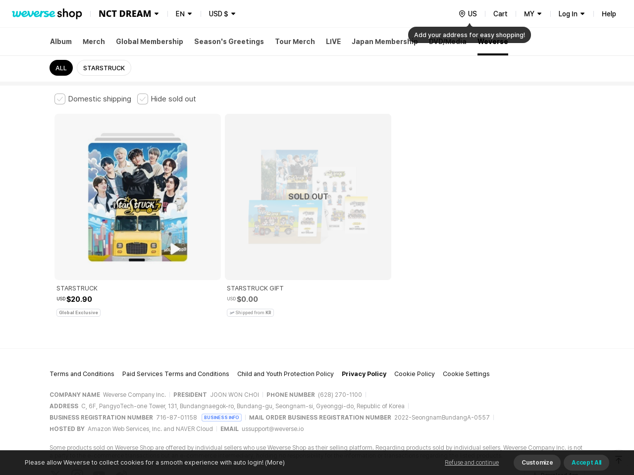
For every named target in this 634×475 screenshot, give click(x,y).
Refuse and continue (472, 462)
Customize (537, 462)
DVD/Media (448, 42)
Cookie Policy (414, 309)
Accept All (586, 462)
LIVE (333, 42)
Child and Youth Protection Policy (285, 309)
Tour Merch (295, 42)
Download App (554, 411)
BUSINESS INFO (221, 353)
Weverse (492, 42)
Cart (500, 14)
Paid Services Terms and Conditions (175, 309)
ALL (61, 68)
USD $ (218, 14)
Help (609, 14)
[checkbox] (92, 99)
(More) (274, 462)
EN (180, 14)
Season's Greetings (229, 42)
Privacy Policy (364, 309)
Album (61, 42)
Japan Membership (385, 42)
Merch (94, 42)
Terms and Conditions (82, 309)
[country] (467, 14)
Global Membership (149, 42)
